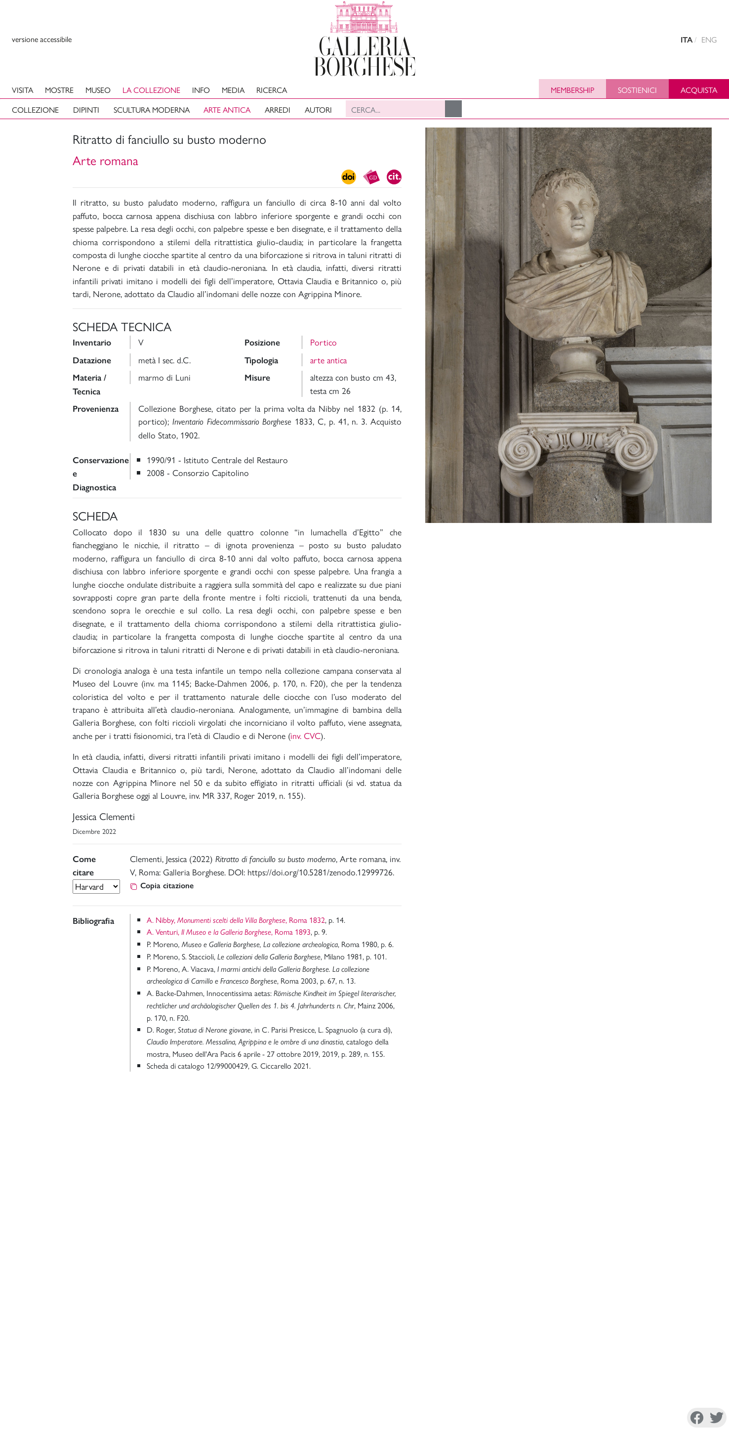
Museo (98, 89)
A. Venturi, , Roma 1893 (229, 931)
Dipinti (86, 109)
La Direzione (581, 1356)
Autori (318, 109)
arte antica (328, 359)
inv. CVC (305, 735)
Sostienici (637, 89)
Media (233, 89)
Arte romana (105, 160)
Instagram (555, 1418)
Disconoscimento (134, 1417)
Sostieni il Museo (644, 1368)
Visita (22, 89)
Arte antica (226, 109)
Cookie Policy (78, 1417)
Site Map (632, 1380)
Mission (572, 1368)
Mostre (59, 89)
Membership (572, 89)
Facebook (505, 1418)
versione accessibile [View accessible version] (42, 38)
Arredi (277, 109)
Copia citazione (162, 885)
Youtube (628, 1418)
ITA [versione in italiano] (686, 39)
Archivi (572, 1380)
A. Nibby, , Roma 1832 (236, 919)
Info (201, 89)
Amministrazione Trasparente (664, 1356)
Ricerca (271, 89)
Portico (323, 342)
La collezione (151, 89)
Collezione (35, 109)
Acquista (699, 89)
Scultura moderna (152, 109)
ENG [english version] (709, 39)
